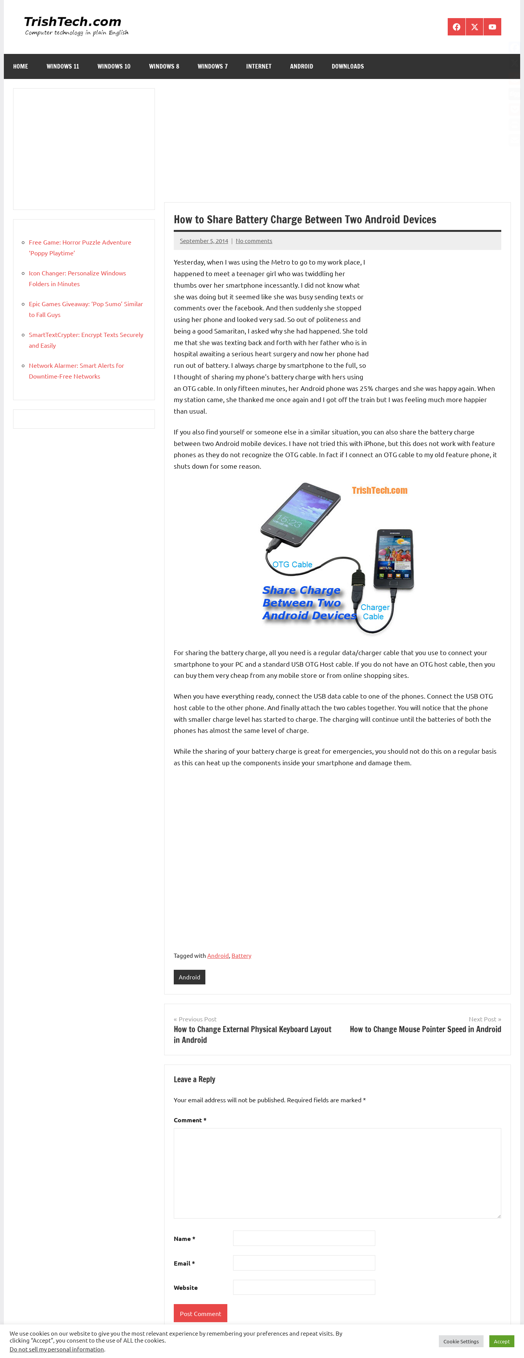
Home (20, 66)
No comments (254, 240)
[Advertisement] (337, 145)
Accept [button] (502, 1341)
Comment (190, 1120)
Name (184, 1239)
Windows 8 (164, 66)
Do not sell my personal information (57, 1349)
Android (301, 66)
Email (184, 1263)
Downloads (348, 66)
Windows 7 (213, 66)
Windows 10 (114, 66)
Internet (259, 66)
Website (186, 1288)
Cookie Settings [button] (461, 1341)
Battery (241, 955)
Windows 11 (63, 66)
